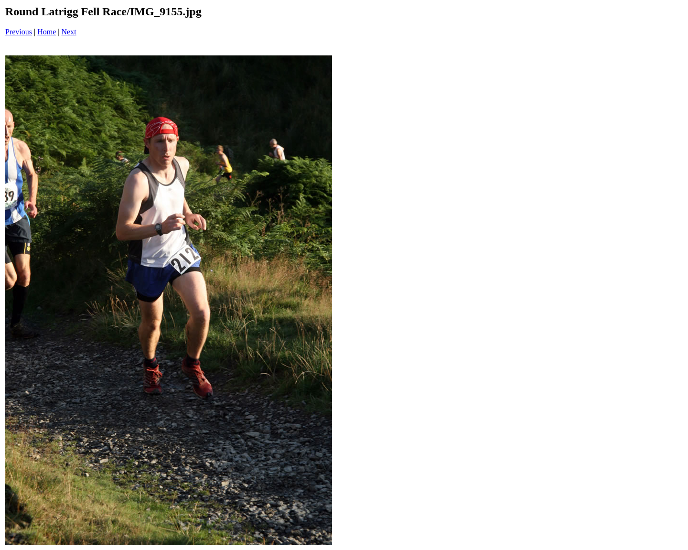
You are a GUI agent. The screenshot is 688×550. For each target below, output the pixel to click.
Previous (18, 32)
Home (46, 32)
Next (69, 32)
